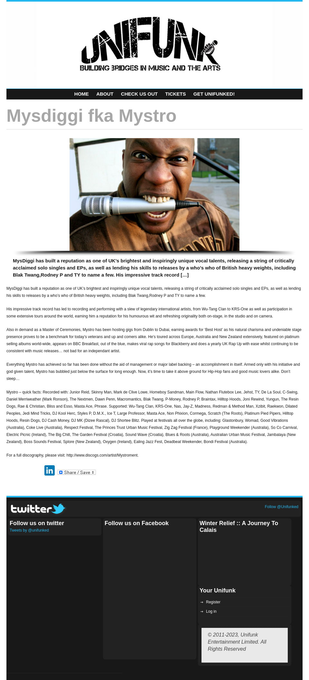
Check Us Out (139, 94)
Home (81, 94)
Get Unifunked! (214, 94)
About (104, 94)
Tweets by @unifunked (29, 530)
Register (213, 602)
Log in (211, 611)
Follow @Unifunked (281, 507)
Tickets (175, 94)
